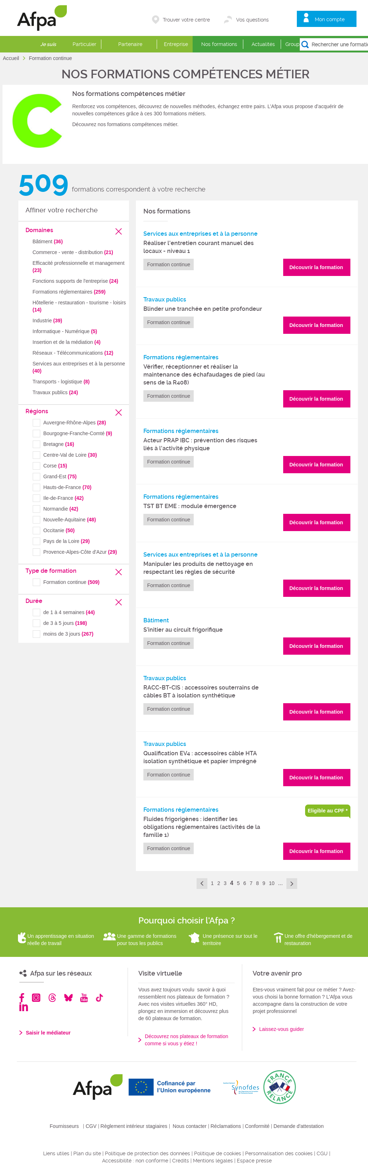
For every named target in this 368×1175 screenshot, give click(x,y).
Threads (52, 997)
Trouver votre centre (186, 20)
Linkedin (23, 1006)
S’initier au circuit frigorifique (183, 629)
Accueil (11, 58)
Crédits (180, 1161)
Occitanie (59, 530)
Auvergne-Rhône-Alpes (74, 422)
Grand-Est (60, 476)
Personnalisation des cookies (279, 1153)
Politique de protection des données (147, 1153)
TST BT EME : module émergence (189, 506)
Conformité (257, 1126)
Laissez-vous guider (281, 1029)
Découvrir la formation (316, 267)
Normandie (60, 509)
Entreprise (176, 44)
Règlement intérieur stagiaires (134, 1126)
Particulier (84, 44)
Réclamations (226, 1126)
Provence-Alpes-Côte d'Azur (80, 552)
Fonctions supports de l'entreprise (75, 281)
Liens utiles (56, 1153)
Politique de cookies (217, 1153)
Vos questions (252, 20)
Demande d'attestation (298, 1126)
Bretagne (58, 444)
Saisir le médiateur (48, 1033)
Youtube (84, 997)
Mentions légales (213, 1161)
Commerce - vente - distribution (73, 252)
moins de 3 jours (68, 634)
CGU (322, 1153)
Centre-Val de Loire (70, 455)
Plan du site (87, 1153)
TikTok (99, 997)
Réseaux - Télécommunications (73, 353)
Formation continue (71, 582)
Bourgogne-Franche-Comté (77, 433)
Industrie (48, 320)
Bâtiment (48, 241)
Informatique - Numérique (65, 331)
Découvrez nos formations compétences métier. (125, 124)
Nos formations (219, 44)
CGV (91, 1126)
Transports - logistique (61, 381)
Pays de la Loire (66, 541)
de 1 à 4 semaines (69, 612)
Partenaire (130, 44)
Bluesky (68, 997)
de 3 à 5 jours (65, 623)
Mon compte (330, 19)
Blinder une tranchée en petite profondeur (202, 308)
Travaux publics (55, 392)
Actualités (263, 44)
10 (272, 883)
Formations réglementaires (69, 292)
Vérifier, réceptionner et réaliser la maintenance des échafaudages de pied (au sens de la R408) (204, 374)
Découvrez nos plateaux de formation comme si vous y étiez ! (186, 1039)
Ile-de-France (63, 498)
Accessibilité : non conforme (135, 1161)
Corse (55, 466)
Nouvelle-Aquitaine (69, 519)
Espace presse (254, 1161)
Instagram (36, 997)
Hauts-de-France (67, 487)
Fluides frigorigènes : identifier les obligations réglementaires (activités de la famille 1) (201, 827)
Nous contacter (190, 1126)
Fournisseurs (64, 1126)
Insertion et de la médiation (67, 342)
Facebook (21, 997)
